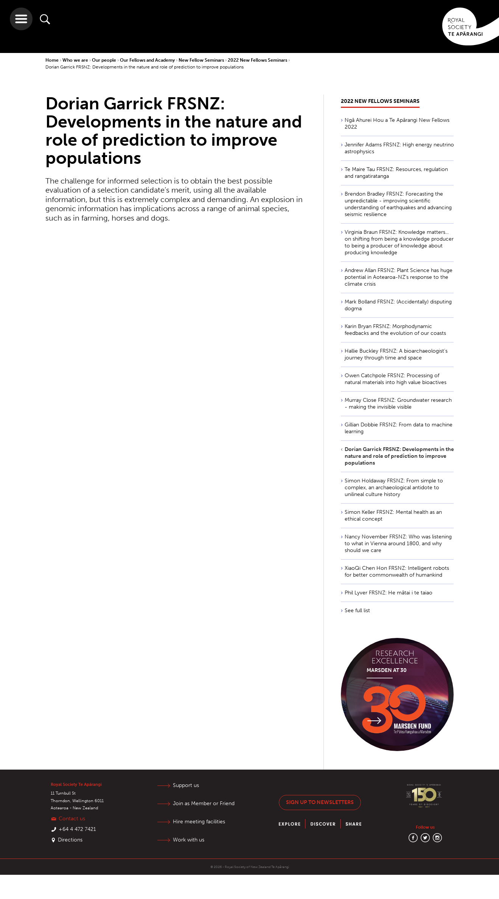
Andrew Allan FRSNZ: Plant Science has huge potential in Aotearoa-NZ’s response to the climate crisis (398, 277)
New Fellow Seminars (202, 60)
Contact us (72, 818)
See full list (357, 610)
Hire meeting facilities (199, 821)
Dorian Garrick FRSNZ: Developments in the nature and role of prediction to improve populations (144, 67)
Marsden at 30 (387, 670)
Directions (70, 840)
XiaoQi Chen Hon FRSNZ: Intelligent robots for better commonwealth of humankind (397, 571)
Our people (104, 60)
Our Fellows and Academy (148, 60)
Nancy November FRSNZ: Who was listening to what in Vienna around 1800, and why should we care (398, 543)
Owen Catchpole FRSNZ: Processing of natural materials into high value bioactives (395, 379)
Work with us (188, 840)
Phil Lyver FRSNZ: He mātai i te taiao (388, 592)
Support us (186, 785)
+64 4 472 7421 (77, 829)
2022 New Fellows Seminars (258, 60)
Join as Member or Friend (204, 803)
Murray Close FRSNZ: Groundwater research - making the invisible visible (398, 403)
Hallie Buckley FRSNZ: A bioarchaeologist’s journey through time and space (396, 354)
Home (52, 60)
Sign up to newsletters (320, 802)
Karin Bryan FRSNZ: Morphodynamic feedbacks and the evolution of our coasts (395, 329)
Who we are (75, 60)
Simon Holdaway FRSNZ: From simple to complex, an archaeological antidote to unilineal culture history (394, 487)
